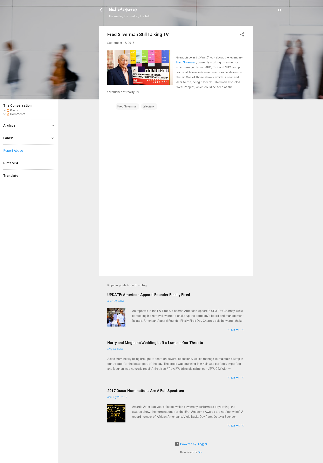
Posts (12, 110)
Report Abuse (13, 151)
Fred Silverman (186, 62)
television (149, 106)
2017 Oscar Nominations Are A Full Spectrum (145, 390)
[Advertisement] (269, 87)
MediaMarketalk (123, 10)
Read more (236, 330)
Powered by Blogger (190, 444)
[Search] (279, 11)
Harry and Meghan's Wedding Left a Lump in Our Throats (155, 343)
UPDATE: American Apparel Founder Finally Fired (148, 295)
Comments (16, 114)
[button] (242, 35)
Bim (200, 452)
